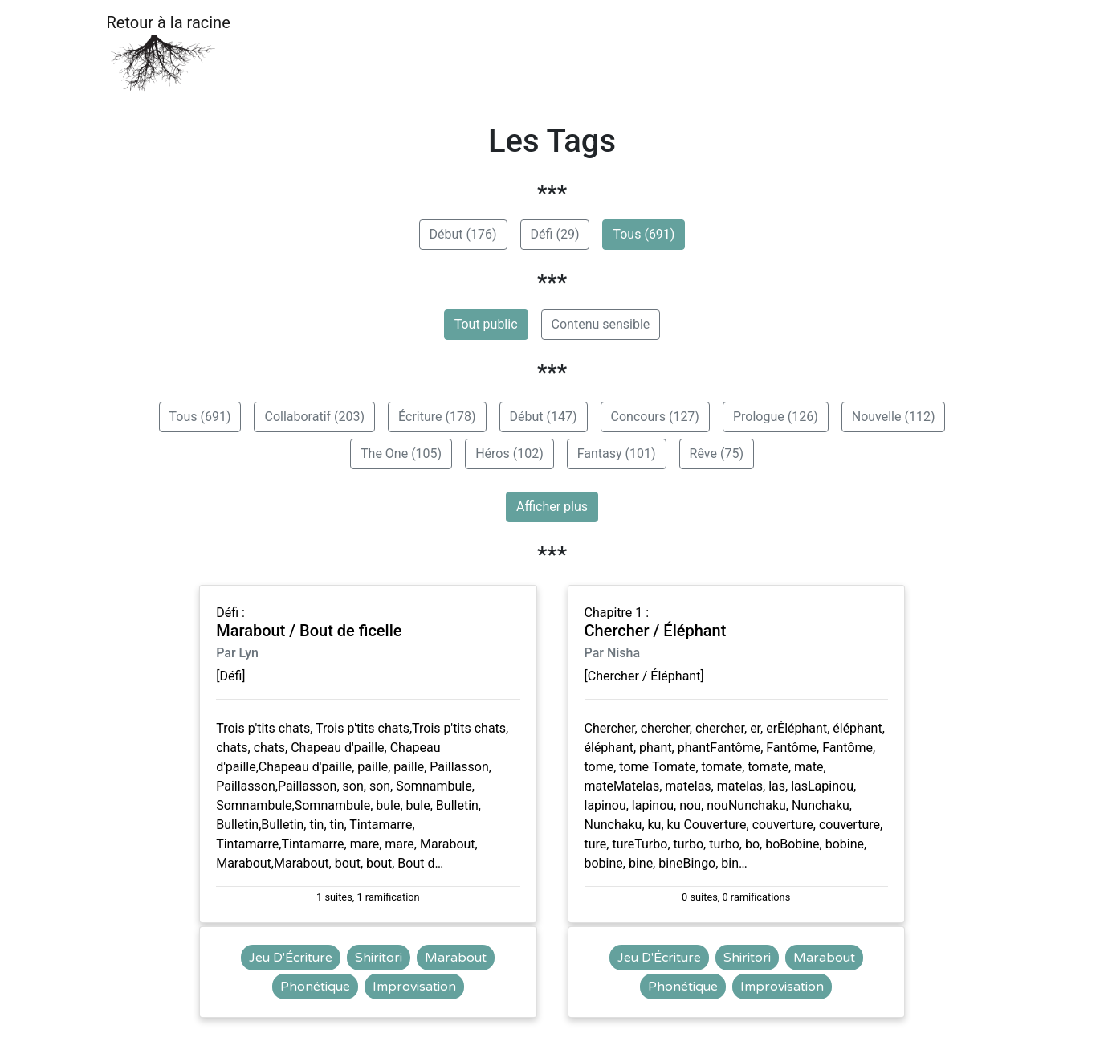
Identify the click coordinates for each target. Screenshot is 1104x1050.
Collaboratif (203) (314, 416)
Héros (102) (509, 453)
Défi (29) (555, 234)
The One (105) (401, 453)
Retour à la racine (168, 52)
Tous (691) (643, 234)
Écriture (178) (436, 416)
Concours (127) (655, 416)
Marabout (456, 958)
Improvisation (414, 987)
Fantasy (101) (616, 453)
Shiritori (378, 958)
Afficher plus (552, 506)
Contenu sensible (601, 324)
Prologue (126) (775, 416)
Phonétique (315, 987)
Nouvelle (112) (893, 416)
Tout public (486, 324)
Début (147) (543, 416)
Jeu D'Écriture (290, 958)
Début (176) (463, 234)
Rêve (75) (716, 453)
